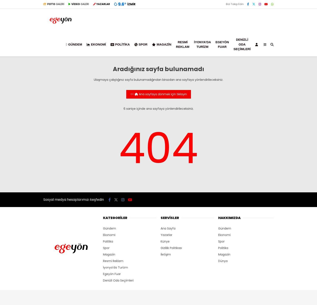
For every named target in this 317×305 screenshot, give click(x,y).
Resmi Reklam (182, 44)
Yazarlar (166, 235)
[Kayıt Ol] (257, 44)
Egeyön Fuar (222, 44)
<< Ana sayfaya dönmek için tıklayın (158, 94)
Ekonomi (96, 44)
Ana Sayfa (168, 228)
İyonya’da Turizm (202, 44)
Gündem (74, 44)
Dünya (223, 261)
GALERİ (53, 4)
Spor (141, 44)
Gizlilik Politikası (171, 248)
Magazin (161, 44)
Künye (165, 241)
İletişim (166, 254)
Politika (120, 44)
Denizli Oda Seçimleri (242, 44)
